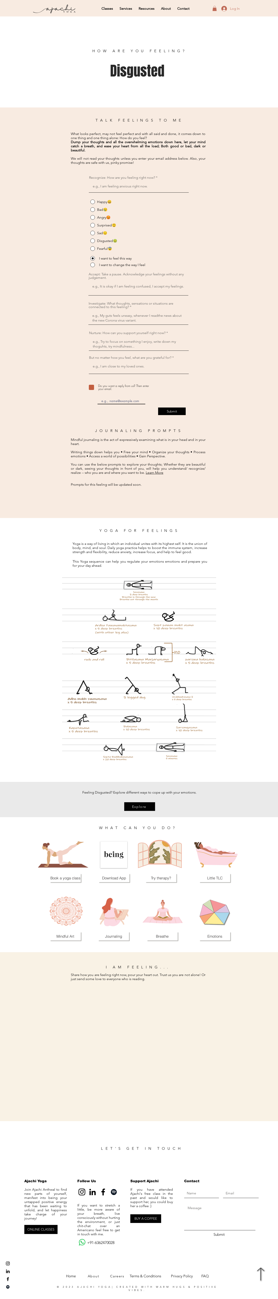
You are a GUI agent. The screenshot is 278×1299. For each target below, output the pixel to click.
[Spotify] (7, 1286)
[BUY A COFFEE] (145, 1218)
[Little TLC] (214, 878)
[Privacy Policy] (182, 1276)
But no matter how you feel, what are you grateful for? (130, 357)
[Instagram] (81, 1192)
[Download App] (114, 878)
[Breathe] (162, 936)
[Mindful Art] (65, 936)
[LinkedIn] (7, 1271)
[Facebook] (103, 1192)
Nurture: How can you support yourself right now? (127, 333)
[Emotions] (214, 936)
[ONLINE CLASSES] (41, 1229)
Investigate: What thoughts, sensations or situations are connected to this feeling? (131, 305)
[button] (107, 8)
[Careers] (117, 1276)
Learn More (154, 473)
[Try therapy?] (161, 878)
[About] (93, 1276)
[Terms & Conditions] (145, 1276)
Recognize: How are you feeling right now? (122, 177)
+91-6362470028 (95, 1242)
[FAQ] (205, 1276)
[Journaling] (113, 936)
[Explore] (139, 806)
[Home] (70, 1276)
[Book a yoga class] (65, 878)
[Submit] (172, 411)
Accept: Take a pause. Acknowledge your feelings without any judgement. (136, 276)
